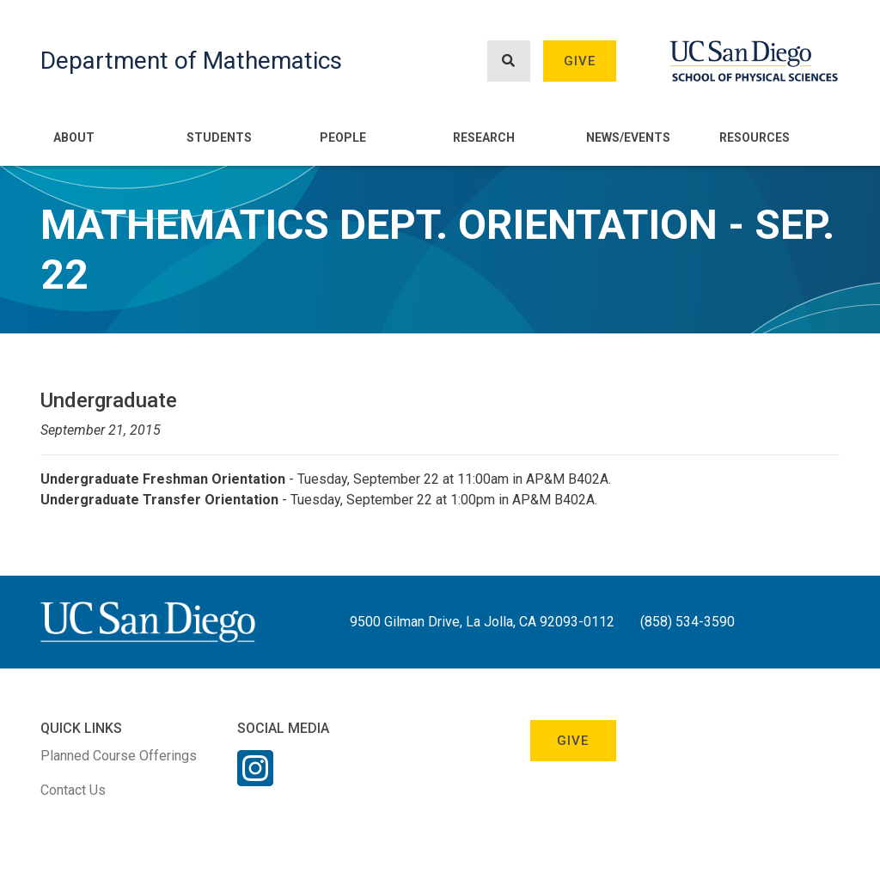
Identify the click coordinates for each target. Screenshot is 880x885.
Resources (754, 137)
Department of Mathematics (191, 60)
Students (219, 137)
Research (484, 137)
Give (580, 61)
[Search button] (508, 61)
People (343, 137)
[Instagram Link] (255, 779)
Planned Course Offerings (118, 756)
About (74, 137)
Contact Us (73, 790)
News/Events (628, 137)
